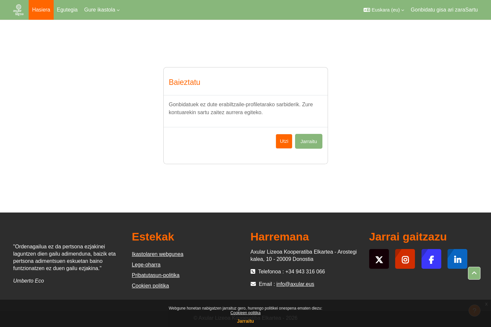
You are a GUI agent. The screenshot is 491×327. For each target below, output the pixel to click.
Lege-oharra (146, 264)
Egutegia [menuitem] (67, 10)
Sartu (471, 10)
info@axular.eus (295, 284)
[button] (384, 10)
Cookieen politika (245, 313)
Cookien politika (150, 286)
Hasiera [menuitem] (41, 10)
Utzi (284, 141)
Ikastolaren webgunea (157, 254)
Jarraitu (245, 321)
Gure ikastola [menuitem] (99, 10)
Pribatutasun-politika (155, 275)
